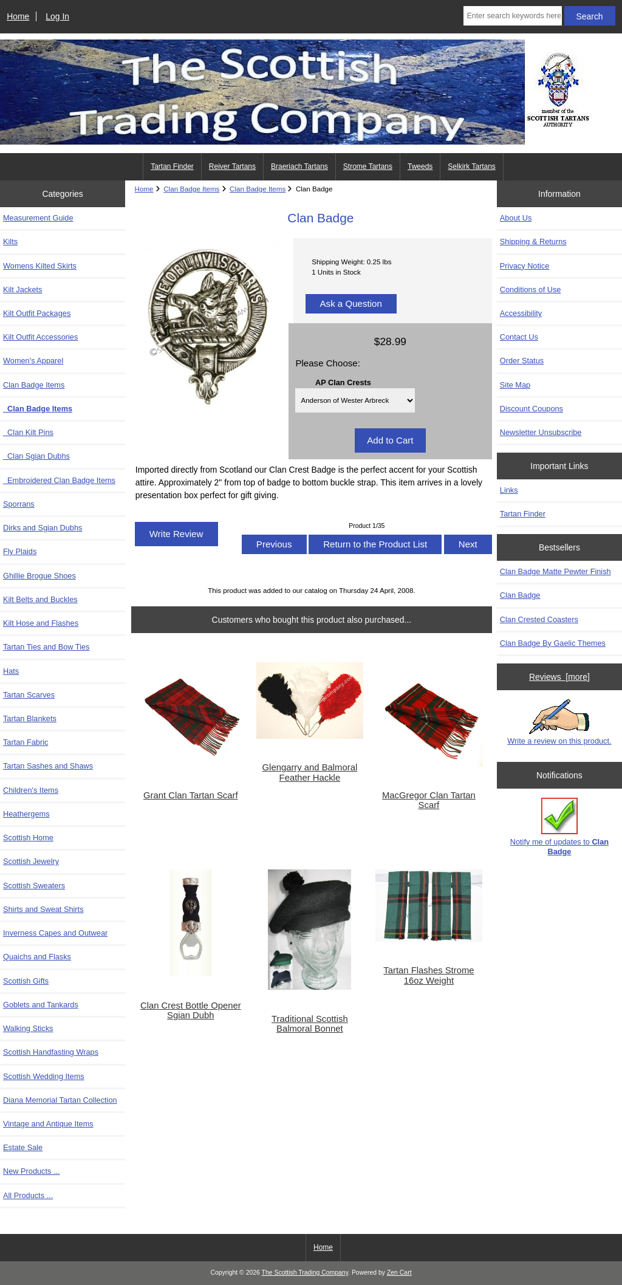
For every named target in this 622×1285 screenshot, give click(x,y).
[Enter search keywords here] (512, 16)
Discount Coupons (531, 408)
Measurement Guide (38, 217)
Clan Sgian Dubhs (36, 456)
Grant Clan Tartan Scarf (190, 795)
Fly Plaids (19, 551)
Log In (57, 16)
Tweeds (420, 166)
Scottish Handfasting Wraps (50, 1052)
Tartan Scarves (29, 694)
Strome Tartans (367, 166)
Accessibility (521, 313)
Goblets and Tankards (40, 1004)
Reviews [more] (559, 677)
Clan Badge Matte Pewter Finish (555, 571)
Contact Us (519, 336)
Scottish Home (28, 837)
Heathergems (26, 813)
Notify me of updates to (559, 826)
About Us (515, 217)
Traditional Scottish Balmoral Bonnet (310, 1023)
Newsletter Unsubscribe (541, 432)
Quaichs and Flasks (37, 956)
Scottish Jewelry (31, 861)
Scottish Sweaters (34, 885)
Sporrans (19, 504)
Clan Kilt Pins (28, 432)
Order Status (522, 360)
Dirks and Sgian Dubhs (42, 527)
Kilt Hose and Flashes (40, 623)
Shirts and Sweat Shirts (43, 909)
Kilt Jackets (22, 289)
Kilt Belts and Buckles (40, 599)
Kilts (10, 241)
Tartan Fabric (25, 742)
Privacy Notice (524, 265)
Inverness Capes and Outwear (55, 932)
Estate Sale (23, 1147)
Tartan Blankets (29, 718)
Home (18, 16)
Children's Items (30, 790)
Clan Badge (520, 595)
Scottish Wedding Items (43, 1076)
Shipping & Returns (533, 241)
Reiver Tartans (232, 166)
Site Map (515, 384)
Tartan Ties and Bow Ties (46, 646)
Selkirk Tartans (471, 166)
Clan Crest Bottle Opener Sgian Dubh (190, 1010)
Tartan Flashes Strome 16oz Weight (428, 975)
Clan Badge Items (191, 189)
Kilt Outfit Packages (36, 313)
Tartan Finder (172, 166)
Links (509, 490)
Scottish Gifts (26, 980)
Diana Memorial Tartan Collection (60, 1100)
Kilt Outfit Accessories (40, 336)
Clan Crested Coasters (539, 619)
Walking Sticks (28, 1028)
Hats (11, 671)
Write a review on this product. (559, 722)
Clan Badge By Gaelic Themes (553, 643)
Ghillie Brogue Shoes (39, 575)
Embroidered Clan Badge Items (59, 480)
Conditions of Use (530, 289)
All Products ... (28, 1195)
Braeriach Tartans (299, 166)
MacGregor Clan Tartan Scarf (429, 800)
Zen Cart (399, 1272)
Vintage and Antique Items (48, 1123)
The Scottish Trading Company (305, 1272)
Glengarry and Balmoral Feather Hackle (310, 772)
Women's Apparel (33, 360)
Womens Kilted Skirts (40, 265)
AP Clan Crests (343, 381)
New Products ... (31, 1171)
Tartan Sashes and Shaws (48, 765)
